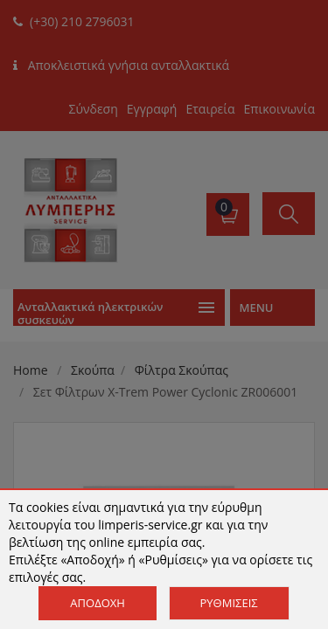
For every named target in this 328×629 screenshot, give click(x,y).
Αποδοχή (97, 603)
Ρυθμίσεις (229, 603)
